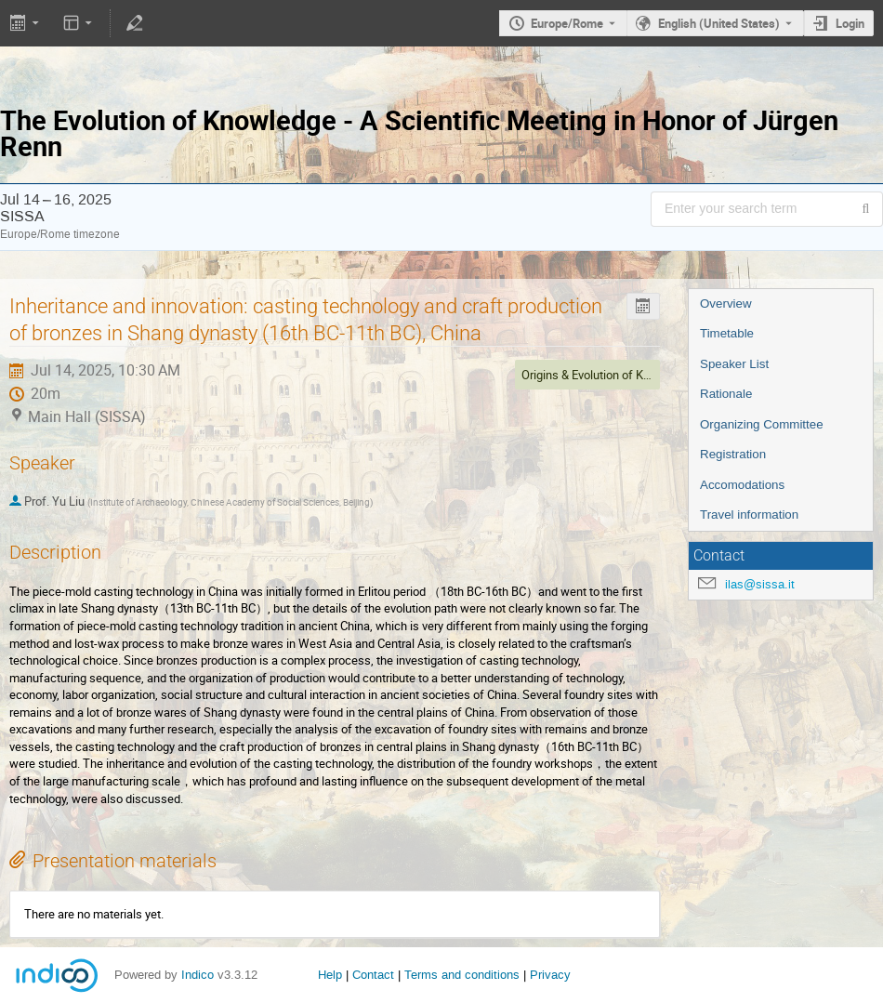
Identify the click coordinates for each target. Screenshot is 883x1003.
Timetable (727, 333)
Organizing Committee (762, 424)
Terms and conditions (462, 975)
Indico (197, 975)
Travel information (749, 514)
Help (330, 975)
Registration (733, 454)
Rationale (726, 394)
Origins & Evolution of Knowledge (607, 374)
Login (850, 23)
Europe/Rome (567, 23)
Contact (373, 975)
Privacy (550, 975)
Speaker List (734, 364)
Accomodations (742, 485)
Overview (726, 303)
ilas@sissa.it (760, 584)
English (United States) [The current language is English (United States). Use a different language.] (719, 23)
